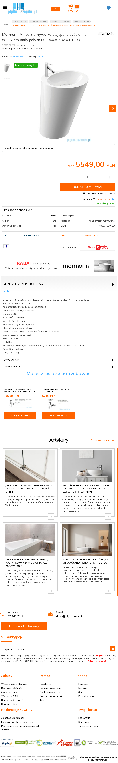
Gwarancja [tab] (11, 359)
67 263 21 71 (16, 616)
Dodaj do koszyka (87, 187)
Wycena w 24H (9, 696)
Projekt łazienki (86, 696)
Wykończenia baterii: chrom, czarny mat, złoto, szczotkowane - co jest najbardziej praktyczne (85, 488)
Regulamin (101, 655)
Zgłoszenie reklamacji (12, 717)
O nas (81, 692)
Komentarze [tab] (12, 366)
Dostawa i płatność (80, 235)
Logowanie (84, 717)
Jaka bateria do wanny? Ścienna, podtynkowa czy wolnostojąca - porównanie (27, 563)
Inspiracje (83, 683)
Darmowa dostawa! (12, 700)
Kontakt (82, 687)
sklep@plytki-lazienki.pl (71, 616)
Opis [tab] (6, 290)
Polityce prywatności (97, 661)
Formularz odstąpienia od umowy (19, 722)
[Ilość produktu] (87, 177)
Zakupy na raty (9, 692)
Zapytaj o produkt (22, 235)
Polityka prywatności (51, 696)
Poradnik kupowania (50, 687)
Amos (40, 56)
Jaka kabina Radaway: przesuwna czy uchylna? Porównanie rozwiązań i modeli (29, 488)
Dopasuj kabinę (9, 704)
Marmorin (18, 56)
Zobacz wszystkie (102, 440)
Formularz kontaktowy (24, 626)
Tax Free (44, 700)
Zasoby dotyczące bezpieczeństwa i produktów (29, 148)
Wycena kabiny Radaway (14, 683)
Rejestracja (84, 722)
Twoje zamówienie (88, 725)
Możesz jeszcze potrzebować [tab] (24, 283)
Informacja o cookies (89, 757)
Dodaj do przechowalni (99, 193)
